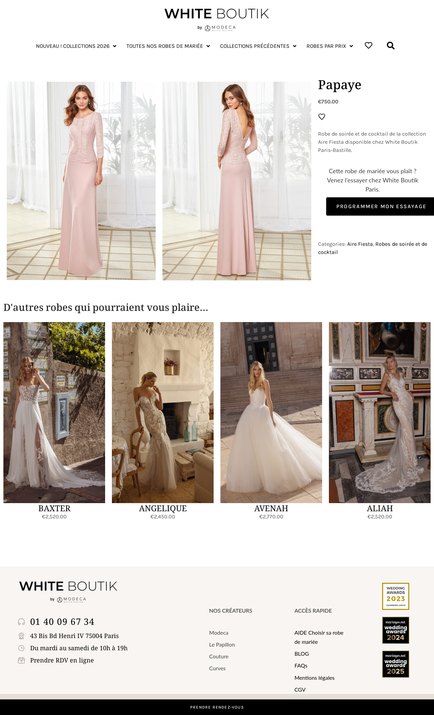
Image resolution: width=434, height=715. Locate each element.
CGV (299, 689)
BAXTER (54, 508)
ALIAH (380, 508)
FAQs (300, 665)
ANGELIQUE (163, 508)
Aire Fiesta (360, 244)
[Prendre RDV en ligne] (23, 660)
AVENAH (271, 508)
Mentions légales (314, 677)
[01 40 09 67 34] (23, 621)
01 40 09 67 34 (62, 621)
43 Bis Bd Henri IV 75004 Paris (74, 636)
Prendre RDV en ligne (62, 660)
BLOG (301, 653)
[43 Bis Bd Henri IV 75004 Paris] (23, 635)
